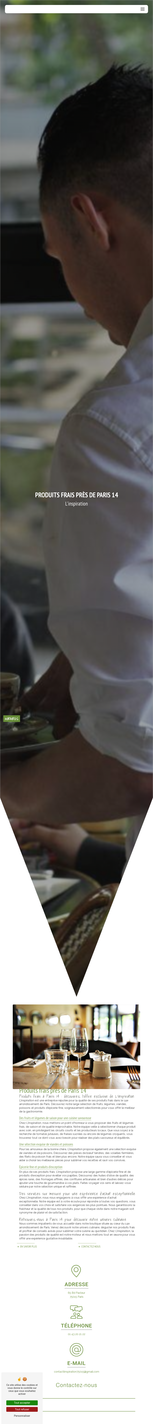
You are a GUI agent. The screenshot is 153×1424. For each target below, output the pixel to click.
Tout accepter (22, 1402)
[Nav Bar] (142, 9)
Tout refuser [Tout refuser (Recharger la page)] (22, 1409)
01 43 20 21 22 (76, 1334)
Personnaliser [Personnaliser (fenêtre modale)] (22, 1415)
